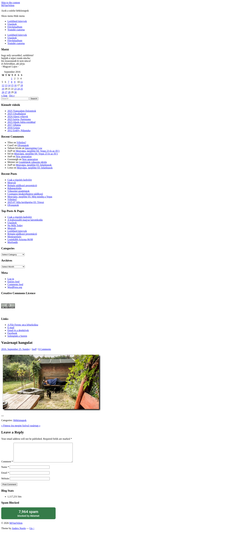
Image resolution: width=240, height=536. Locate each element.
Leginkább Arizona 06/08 (20, 239)
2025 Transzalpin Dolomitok (21, 111)
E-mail (10, 327)
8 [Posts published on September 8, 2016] (11, 82)
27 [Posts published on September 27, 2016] (6, 92)
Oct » (12, 95)
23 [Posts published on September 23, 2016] (15, 88)
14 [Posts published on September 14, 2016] (9, 85)
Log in (10, 278)
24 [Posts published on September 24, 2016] (18, 88)
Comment (7, 465)
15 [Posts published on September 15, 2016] (12, 85)
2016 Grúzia (13, 127)
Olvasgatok (23, 145)
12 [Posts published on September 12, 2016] (3, 85)
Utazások (12, 24)
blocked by (28, 517)
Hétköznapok (19, 420)
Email (5, 476)
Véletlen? (21, 142)
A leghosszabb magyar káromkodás (25, 220)
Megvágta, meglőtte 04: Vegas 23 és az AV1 (38, 151)
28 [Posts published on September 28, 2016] (9, 92)
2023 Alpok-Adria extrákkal (21, 122)
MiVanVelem (7, 5)
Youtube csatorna (16, 29)
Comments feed (15, 284)
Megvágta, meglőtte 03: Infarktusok (34, 165)
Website (5, 482)
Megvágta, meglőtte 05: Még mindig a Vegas (29, 196)
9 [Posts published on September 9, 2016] (14, 82)
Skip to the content (10, 2)
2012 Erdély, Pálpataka (18, 130)
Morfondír (12, 242)
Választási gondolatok (18, 191)
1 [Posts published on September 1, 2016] (11, 78)
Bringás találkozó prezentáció (22, 185)
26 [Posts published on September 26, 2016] (3, 92)
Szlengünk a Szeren (17, 336)
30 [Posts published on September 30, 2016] (15, 92)
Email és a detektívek (18, 330)
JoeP (34, 349)
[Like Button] (2, 415)
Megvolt (11, 182)
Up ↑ (32, 532)
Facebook (12, 333)
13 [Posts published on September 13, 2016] (6, 85)
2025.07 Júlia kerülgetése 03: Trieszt (25, 202)
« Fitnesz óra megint (11, 425)
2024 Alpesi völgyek (17, 116)
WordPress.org (14, 287)
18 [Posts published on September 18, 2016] (21, 85)
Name (5, 470)
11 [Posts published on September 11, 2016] (21, 82)
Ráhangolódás (14, 188)
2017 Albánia (14, 125)
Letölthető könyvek (17, 21)
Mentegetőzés (14, 236)
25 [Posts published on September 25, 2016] (21, 88)
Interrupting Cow (33, 148)
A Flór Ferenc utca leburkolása (22, 324)
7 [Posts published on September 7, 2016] (8, 82)
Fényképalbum (14, 27)
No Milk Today (15, 225)
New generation (24, 156)
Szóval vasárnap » (31, 425)
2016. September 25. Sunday (15, 349)
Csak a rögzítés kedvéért (19, 180)
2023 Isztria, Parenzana (19, 119)
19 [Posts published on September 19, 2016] (3, 88)
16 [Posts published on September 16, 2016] (15, 85)
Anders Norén (19, 532)
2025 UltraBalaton (16, 113)
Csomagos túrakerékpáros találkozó (25, 194)
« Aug (4, 95)
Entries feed (13, 281)
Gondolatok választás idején (33, 162)
